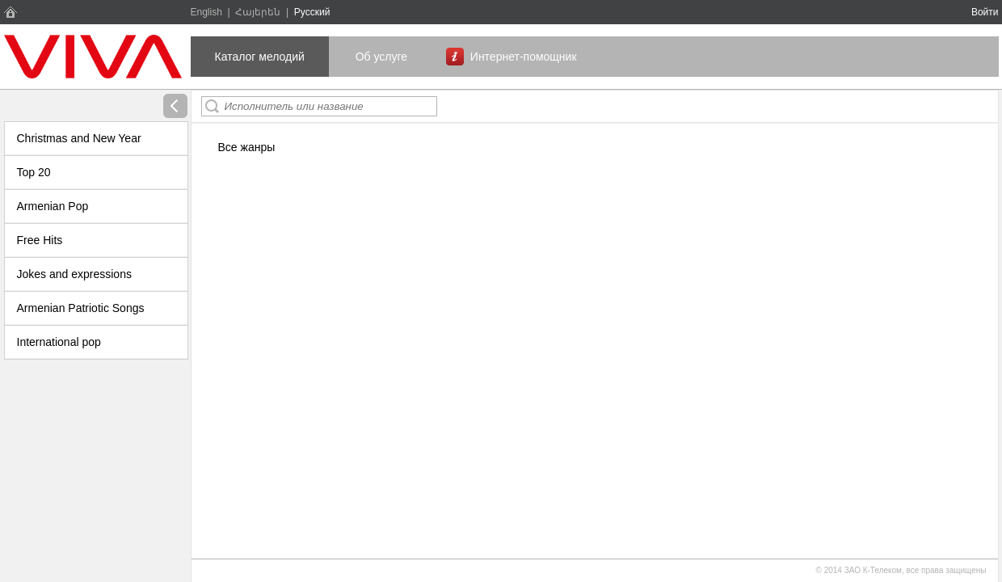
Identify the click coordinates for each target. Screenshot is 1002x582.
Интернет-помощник (523, 56)
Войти (985, 12)
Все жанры (247, 147)
